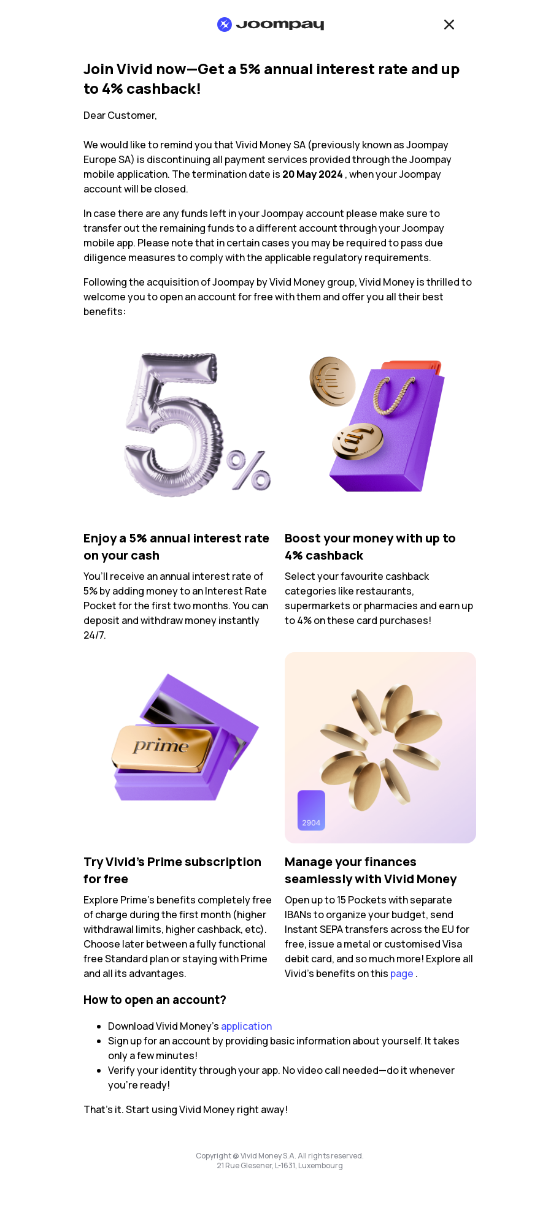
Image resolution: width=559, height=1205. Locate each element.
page (402, 973)
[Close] (449, 24)
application (246, 1026)
